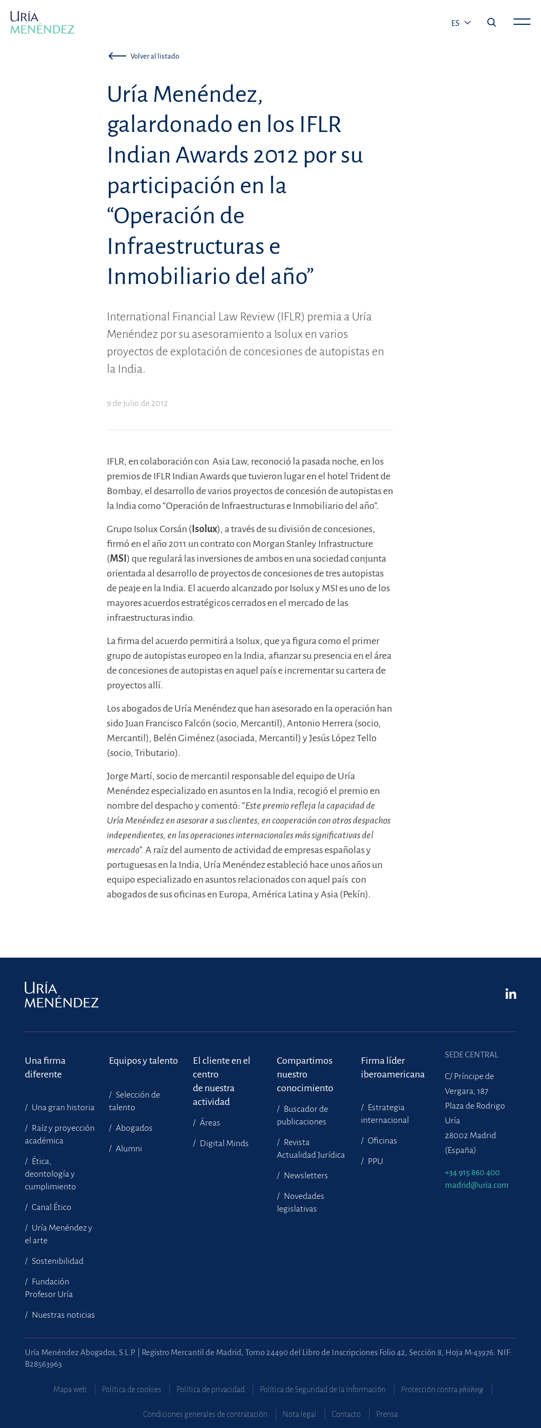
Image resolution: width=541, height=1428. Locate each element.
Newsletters (305, 1175)
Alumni (128, 1148)
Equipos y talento (143, 1060)
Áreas (209, 1123)
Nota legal (299, 1414)
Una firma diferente (45, 1067)
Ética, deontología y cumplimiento (50, 1174)
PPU (374, 1161)
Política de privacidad (210, 1389)
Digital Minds (223, 1143)
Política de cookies (131, 1389)
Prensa (387, 1414)
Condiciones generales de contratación (205, 1414)
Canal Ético (50, 1207)
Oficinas (381, 1141)
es (456, 23)
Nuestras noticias (62, 1315)
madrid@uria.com (477, 1184)
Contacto (346, 1414)
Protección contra (442, 1389)
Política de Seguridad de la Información (323, 1389)
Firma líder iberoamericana (393, 1067)
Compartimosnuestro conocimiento (305, 1067)
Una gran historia (62, 1107)
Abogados (133, 1128)
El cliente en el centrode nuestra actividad (221, 1067)
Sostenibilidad (56, 1261)
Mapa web (70, 1389)
